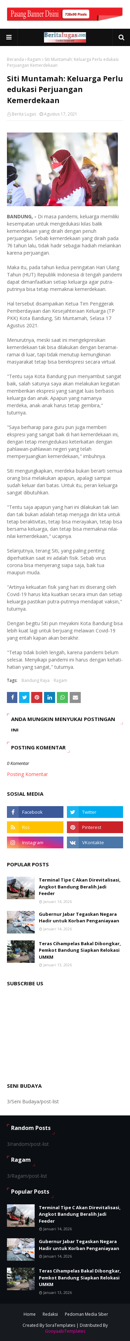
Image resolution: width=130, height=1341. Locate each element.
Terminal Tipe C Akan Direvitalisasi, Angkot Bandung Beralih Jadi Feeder (80, 886)
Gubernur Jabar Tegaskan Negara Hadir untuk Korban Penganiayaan (79, 917)
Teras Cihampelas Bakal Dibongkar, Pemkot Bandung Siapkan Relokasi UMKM (80, 950)
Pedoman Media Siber (86, 1314)
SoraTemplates (60, 1325)
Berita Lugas (24, 114)
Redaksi (50, 1314)
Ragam (34, 59)
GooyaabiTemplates (65, 1331)
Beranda (15, 59)
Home (30, 1314)
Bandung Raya (35, 680)
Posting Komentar (27, 774)
